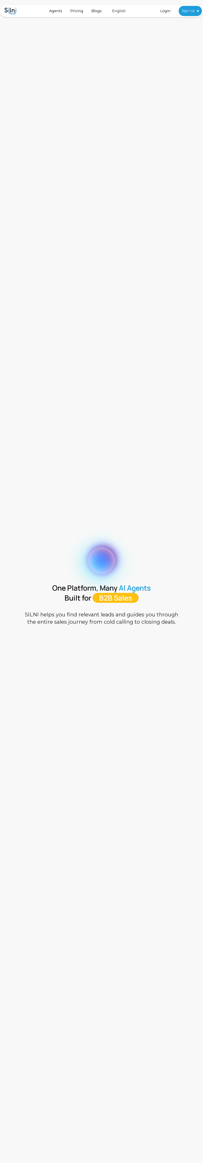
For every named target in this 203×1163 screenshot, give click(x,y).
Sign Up (190, 11)
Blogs (96, 11)
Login (165, 11)
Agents (55, 11)
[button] (119, 11)
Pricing (76, 11)
